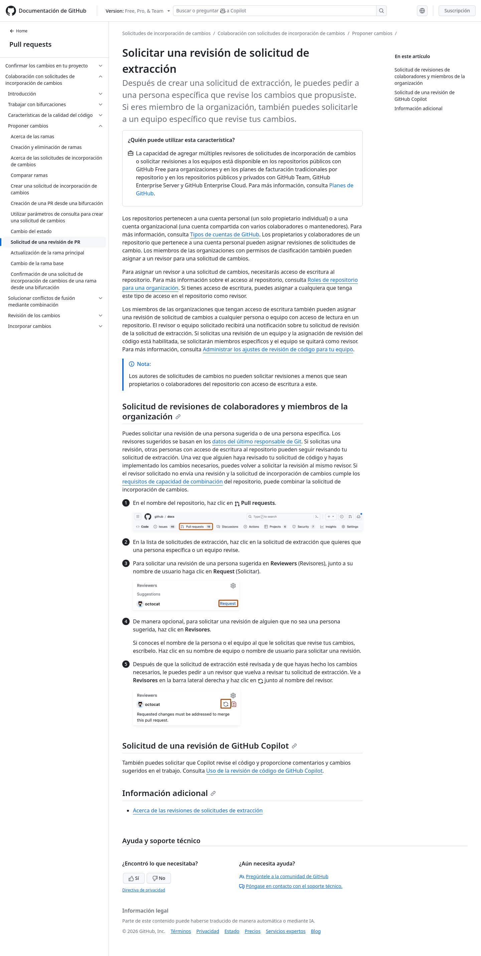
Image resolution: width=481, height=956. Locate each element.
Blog (316, 931)
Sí (134, 878)
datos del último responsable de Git (256, 441)
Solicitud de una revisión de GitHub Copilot (209, 745)
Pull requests (30, 44)
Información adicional (169, 792)
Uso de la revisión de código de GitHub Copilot (264, 770)
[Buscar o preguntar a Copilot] (280, 10)
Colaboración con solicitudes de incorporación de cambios (281, 33)
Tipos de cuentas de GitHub (224, 234)
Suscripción (457, 10)
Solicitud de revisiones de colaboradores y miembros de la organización (235, 411)
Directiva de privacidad (143, 890)
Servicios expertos (286, 931)
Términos (181, 931)
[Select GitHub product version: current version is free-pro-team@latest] (138, 11)
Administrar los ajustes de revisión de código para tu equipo (278, 349)
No (158, 878)
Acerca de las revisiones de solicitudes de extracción (198, 810)
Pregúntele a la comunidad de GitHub (283, 876)
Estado (231, 931)
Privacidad (207, 931)
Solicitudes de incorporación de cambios (166, 33)
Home (18, 31)
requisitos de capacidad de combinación (172, 481)
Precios (253, 931)
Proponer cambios (372, 33)
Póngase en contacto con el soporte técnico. (290, 886)
